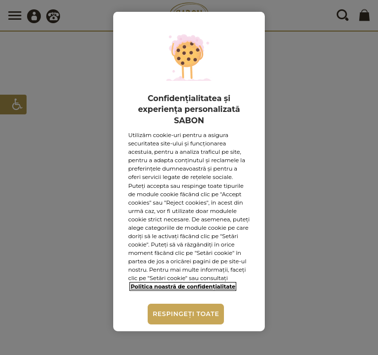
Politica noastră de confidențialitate (182, 286)
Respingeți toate (186, 314)
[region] (188, 171)
